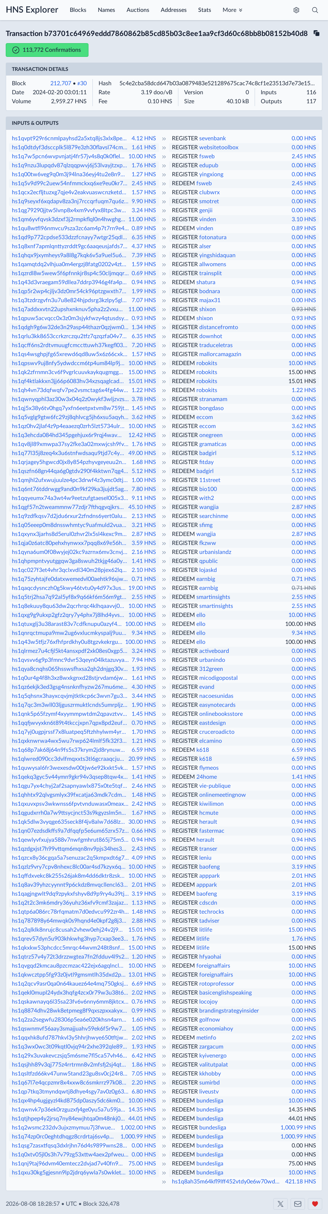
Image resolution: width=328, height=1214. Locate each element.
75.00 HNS (142, 1164)
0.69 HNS (144, 273)
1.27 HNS (144, 174)
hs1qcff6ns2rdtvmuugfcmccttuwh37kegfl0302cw (71, 345)
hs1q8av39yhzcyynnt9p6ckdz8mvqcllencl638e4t (71, 885)
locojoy (208, 1002)
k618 (202, 750)
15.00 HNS (142, 372)
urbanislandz (215, 552)
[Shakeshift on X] (280, 1204)
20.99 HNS (142, 759)
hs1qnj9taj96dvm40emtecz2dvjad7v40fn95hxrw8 (69, 1164)
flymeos (209, 768)
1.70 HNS (144, 732)
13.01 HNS (142, 975)
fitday (206, 462)
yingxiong (211, 174)
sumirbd (209, 1083)
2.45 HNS (304, 156)
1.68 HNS (144, 462)
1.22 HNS (144, 390)
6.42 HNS (144, 1056)
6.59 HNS (144, 750)
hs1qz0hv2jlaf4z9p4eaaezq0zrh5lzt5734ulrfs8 (69, 426)
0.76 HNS (144, 1002)
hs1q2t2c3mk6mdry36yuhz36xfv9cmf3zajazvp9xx (71, 903)
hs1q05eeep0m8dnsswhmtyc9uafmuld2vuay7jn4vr (71, 525)
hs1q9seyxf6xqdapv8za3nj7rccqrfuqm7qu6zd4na (71, 201)
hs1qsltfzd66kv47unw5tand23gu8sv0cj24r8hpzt (71, 1074)
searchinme (213, 516)
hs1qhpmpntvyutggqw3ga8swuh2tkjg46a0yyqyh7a (71, 561)
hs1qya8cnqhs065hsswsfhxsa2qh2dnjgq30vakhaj (71, 669)
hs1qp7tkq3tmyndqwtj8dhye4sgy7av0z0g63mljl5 (71, 1092)
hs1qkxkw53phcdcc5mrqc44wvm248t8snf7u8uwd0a (69, 948)
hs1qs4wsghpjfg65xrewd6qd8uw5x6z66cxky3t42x (71, 354)
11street (209, 480)
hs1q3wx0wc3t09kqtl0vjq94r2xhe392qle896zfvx (71, 1047)
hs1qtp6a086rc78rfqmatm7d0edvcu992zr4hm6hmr (71, 912)
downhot (210, 336)
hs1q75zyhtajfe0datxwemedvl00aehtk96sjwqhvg (71, 579)
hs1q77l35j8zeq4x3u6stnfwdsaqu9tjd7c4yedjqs (69, 453)
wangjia (209, 507)
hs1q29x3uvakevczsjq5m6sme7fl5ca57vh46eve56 (71, 1056)
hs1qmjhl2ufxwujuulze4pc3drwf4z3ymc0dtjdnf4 (71, 480)
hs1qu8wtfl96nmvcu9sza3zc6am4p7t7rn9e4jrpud (71, 228)
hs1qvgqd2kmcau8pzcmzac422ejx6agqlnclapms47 (69, 966)
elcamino (210, 741)
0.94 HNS (144, 282)
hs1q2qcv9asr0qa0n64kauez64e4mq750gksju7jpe (71, 984)
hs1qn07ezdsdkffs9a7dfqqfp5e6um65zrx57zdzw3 (71, 831)
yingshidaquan (217, 255)
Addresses (174, 10)
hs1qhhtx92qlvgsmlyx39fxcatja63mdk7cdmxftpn (71, 795)
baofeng (209, 867)
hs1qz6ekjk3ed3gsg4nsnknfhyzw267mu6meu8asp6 (71, 687)
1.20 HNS (144, 957)
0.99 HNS (144, 1011)
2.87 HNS (304, 507)
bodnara (209, 291)
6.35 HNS (144, 237)
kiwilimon (211, 804)
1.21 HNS (144, 741)
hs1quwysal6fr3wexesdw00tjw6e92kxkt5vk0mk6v (71, 768)
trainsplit (210, 273)
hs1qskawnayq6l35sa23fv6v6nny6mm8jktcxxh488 (71, 1002)
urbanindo (212, 660)
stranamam (213, 399)
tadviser (209, 921)
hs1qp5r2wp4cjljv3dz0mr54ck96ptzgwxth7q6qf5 (71, 291)
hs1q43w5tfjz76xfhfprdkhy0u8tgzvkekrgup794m (68, 642)
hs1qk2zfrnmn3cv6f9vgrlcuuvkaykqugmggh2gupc (69, 372)
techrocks (211, 912)
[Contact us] (298, 1204)
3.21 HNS (144, 525)
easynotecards (217, 705)
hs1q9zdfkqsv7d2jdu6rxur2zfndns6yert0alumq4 (71, 516)
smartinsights (213, 597)
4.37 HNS (144, 246)
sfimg (206, 525)
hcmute (208, 813)
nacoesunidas (216, 696)
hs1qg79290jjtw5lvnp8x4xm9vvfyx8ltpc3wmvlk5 (71, 210)
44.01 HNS (142, 1119)
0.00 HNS (304, 138)
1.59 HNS (144, 264)
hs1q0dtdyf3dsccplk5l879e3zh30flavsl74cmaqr (71, 147)
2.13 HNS (144, 516)
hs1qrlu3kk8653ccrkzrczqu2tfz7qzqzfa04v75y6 (71, 336)
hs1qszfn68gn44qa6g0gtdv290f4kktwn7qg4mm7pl (71, 471)
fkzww (207, 543)
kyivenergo (213, 1056)
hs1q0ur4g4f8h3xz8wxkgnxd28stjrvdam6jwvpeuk (71, 678)
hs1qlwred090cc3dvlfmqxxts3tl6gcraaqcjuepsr (69, 759)
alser (205, 246)
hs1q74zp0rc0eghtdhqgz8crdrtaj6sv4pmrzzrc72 (65, 1137)
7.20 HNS (144, 345)
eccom (204, 417)
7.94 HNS (144, 660)
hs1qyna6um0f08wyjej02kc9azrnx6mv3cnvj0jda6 (71, 552)
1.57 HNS (144, 192)
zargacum (211, 1047)
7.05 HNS (144, 1074)
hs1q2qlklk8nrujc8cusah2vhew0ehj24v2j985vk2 (69, 930)
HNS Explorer (32, 10)
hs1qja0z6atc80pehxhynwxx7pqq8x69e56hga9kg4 (71, 543)
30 (82, 83)
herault (208, 822)
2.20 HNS (144, 1083)
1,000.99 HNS (298, 1128)
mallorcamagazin (220, 354)
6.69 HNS (144, 984)
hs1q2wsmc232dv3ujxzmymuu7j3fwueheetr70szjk (65, 1128)
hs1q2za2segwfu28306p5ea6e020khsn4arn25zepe (71, 1020)
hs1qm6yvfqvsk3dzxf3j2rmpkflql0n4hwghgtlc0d (69, 219)
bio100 (208, 489)
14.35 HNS (142, 1110)
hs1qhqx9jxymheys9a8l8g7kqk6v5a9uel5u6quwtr (71, 255)
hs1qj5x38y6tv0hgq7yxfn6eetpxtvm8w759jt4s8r (71, 408)
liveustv (209, 1092)
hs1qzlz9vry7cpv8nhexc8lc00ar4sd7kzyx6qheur (69, 867)
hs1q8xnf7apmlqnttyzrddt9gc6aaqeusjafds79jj (70, 246)
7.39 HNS (144, 255)
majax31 (209, 300)
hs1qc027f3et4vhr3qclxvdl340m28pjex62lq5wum (71, 570)
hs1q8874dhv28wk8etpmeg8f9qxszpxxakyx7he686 (71, 1011)
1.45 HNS (144, 408)
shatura (205, 282)
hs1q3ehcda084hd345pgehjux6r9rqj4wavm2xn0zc (69, 435)
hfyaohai (210, 957)
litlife (205, 930)
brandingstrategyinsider (229, 1011)
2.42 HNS (144, 804)
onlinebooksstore (221, 714)
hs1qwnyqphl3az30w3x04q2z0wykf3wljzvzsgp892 (71, 399)
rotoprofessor (216, 984)
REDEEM (183, 183)
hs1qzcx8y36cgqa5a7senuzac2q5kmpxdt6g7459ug (71, 858)
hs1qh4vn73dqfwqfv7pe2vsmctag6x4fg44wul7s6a (71, 390)
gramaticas (213, 444)
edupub (208, 165)
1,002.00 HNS (138, 1128)
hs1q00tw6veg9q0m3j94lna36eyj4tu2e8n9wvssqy (71, 174)
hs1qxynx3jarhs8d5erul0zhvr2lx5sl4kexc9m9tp (71, 534)
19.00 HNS (142, 588)
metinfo (206, 1038)
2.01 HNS (304, 876)
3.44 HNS (144, 696)
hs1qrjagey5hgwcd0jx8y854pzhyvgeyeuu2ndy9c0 (71, 462)
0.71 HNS (144, 579)
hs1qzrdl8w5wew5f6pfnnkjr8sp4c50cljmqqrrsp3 (71, 273)
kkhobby (210, 1074)
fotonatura (213, 237)
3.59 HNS (144, 543)
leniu (205, 858)
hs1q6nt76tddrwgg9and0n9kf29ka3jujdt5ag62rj (71, 489)
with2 (206, 498)
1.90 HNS (144, 705)
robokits (206, 363)
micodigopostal (218, 678)
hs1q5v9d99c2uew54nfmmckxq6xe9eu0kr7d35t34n (71, 183)
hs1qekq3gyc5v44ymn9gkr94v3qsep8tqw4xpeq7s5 (71, 777)
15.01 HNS (142, 381)
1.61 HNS (144, 147)
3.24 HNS (144, 210)
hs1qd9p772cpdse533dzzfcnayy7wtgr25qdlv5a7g (71, 237)
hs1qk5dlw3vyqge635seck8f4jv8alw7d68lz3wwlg (69, 822)
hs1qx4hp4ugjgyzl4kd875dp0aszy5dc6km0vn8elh (69, 1101)
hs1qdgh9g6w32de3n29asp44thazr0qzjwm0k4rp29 (71, 327)
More (229, 10)
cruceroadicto (216, 732)
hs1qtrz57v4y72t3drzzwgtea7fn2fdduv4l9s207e (71, 957)
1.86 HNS (144, 1065)
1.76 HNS (144, 165)
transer (208, 849)
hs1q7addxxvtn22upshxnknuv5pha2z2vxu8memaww (69, 309)
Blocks (78, 10)
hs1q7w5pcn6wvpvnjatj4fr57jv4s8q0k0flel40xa (69, 156)
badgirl (208, 453)
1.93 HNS (144, 669)
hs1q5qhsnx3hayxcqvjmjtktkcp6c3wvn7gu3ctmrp (71, 696)
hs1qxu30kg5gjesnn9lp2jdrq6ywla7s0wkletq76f (69, 1173)
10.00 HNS (142, 156)
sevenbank (212, 138)
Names (106, 10)
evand (206, 687)
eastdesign (212, 723)
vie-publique (215, 786)
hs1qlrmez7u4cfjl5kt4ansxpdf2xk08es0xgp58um (71, 651)
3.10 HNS (304, 219)
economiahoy (216, 1029)
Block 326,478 (101, 1204)
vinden (207, 219)
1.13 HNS (144, 903)
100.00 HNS (140, 624)
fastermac (211, 831)
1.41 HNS (144, 561)
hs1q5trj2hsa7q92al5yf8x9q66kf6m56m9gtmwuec (71, 597)
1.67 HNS (144, 813)
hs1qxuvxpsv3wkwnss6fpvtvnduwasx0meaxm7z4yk (71, 804)
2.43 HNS (144, 849)
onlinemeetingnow (222, 795)
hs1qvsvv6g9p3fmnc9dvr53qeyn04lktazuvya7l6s (71, 660)
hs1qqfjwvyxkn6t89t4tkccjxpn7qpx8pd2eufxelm (71, 723)
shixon (207, 309)
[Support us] (315, 1204)
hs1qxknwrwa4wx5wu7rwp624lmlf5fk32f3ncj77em (71, 741)
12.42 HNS (142, 435)
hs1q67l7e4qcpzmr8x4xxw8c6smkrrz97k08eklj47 (71, 1083)
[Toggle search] (315, 10)
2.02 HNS (144, 993)
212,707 (60, 83)
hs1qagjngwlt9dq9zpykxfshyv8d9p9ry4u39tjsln (71, 894)
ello (200, 615)
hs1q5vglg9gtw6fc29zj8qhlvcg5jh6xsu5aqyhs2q (71, 417)
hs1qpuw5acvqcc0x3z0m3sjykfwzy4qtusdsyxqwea (71, 318)
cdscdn (208, 903)
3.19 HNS (304, 867)
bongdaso (211, 408)
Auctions (138, 10)
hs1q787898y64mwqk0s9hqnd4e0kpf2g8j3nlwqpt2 (71, 921)
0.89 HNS (144, 228)
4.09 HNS (144, 858)
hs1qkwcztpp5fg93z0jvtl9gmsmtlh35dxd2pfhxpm (69, 975)
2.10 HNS (144, 570)
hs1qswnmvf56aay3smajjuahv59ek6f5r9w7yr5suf (71, 1029)
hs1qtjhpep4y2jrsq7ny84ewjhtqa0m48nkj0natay (69, 1119)
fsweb (207, 156)
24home (206, 777)
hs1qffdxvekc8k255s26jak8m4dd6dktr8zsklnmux (69, 876)
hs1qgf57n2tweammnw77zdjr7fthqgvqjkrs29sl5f (69, 507)
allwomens (212, 264)
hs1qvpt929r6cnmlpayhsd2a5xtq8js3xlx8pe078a (71, 138)
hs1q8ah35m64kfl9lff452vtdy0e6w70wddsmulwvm (228, 1182)
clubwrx (209, 192)
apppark (209, 876)
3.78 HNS (144, 399)
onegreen (211, 435)
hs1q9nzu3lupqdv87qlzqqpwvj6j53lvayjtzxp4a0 (71, 165)
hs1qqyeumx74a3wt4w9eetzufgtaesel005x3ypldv (71, 498)
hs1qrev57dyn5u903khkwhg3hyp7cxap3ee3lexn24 (71, 939)
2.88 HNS (144, 921)
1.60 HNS (144, 1020)
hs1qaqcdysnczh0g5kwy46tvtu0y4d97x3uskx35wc (69, 588)
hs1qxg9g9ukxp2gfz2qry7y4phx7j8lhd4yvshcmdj (69, 615)
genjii (206, 210)
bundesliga (209, 1101)
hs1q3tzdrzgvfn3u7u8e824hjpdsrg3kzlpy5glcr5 (71, 300)
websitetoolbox (218, 147)
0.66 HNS (144, 831)
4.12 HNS (144, 138)
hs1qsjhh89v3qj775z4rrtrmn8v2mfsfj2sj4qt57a (71, 1065)
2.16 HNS (144, 552)
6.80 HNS (144, 1092)
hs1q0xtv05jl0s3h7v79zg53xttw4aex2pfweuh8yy (71, 1155)
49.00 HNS (142, 453)
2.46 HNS (144, 786)
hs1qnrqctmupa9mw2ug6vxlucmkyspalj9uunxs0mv (71, 633)
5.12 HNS (304, 453)
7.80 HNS (144, 489)
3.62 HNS (144, 417)
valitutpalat (213, 1065)
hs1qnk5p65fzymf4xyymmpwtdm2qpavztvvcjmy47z (71, 714)
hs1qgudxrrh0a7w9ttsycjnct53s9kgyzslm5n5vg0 (71, 813)
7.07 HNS (144, 300)
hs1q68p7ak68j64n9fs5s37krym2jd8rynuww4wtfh (71, 750)
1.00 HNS (144, 480)
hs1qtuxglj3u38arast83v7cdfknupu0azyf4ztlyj (68, 624)
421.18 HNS (300, 1182)
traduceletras (216, 345)
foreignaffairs (213, 966)
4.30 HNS (144, 687)
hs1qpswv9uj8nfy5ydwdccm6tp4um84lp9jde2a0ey (69, 363)
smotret (209, 201)
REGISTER (185, 138)
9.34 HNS (144, 633)
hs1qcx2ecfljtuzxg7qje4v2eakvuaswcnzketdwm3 (71, 192)
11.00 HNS (142, 219)
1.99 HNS (144, 291)
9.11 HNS (144, 498)
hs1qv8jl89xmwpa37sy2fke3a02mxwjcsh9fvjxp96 (71, 444)
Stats (204, 10)
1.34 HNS (144, 327)
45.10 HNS (142, 507)
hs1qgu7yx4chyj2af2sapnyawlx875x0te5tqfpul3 (71, 786)
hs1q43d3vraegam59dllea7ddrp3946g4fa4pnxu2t (71, 282)
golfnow (209, 1020)
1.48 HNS (144, 795)
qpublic (208, 561)
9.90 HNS (144, 201)
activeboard (214, 651)
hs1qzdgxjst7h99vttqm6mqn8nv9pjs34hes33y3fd (71, 849)
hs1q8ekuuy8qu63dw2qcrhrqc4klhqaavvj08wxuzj (69, 606)
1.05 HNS (144, 1029)
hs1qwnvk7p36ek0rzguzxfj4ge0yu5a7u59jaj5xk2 (69, 1110)
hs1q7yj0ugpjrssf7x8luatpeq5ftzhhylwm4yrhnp (71, 732)
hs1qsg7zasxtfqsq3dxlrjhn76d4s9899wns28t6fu (71, 1146)
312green (211, 669)
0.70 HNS (144, 723)
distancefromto (218, 327)
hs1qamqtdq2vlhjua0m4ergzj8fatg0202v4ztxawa (71, 264)
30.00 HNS (142, 822)
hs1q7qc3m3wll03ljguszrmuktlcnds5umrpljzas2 (71, 705)
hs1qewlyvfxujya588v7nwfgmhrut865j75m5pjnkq (71, 840)
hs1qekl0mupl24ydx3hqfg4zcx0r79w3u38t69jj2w (71, 993)
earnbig (205, 579)
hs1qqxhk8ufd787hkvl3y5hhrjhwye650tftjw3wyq (71, 1038)
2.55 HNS (144, 597)
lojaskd (208, 570)
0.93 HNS (144, 318)
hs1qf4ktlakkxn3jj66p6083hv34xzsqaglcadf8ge (69, 381)
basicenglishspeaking (225, 993)
